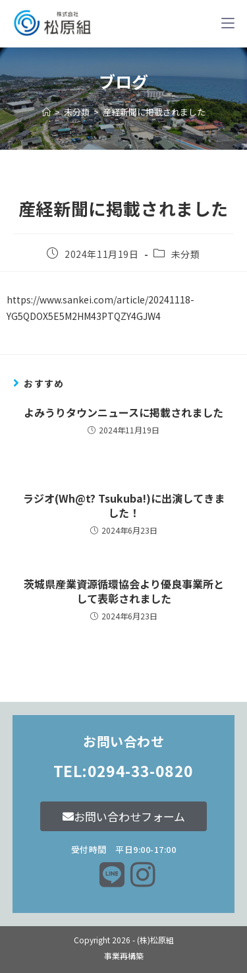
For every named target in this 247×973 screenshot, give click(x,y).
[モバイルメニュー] (227, 22)
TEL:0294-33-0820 (123, 770)
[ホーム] (46, 112)
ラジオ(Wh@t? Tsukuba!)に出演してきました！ (124, 505)
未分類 (185, 254)
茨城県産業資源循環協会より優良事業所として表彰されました (124, 591)
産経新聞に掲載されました (154, 112)
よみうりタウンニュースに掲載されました (123, 412)
